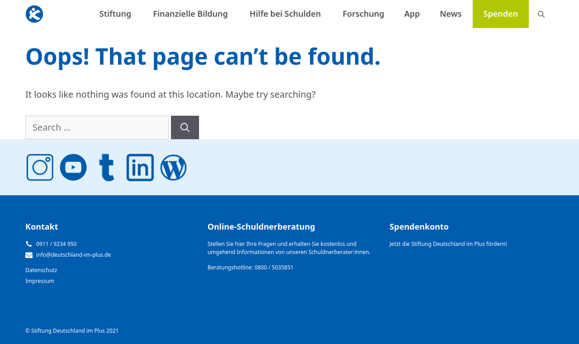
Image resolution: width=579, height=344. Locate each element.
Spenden (501, 13)
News (450, 13)
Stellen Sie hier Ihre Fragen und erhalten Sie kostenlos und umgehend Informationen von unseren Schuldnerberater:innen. (289, 248)
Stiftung (116, 13)
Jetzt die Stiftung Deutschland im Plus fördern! (448, 244)
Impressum (39, 281)
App (412, 13)
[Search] (185, 127)
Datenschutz (41, 270)
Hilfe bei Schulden (285, 13)
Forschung (363, 13)
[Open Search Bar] (541, 14)
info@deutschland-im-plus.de (73, 255)
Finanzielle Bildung (190, 13)
